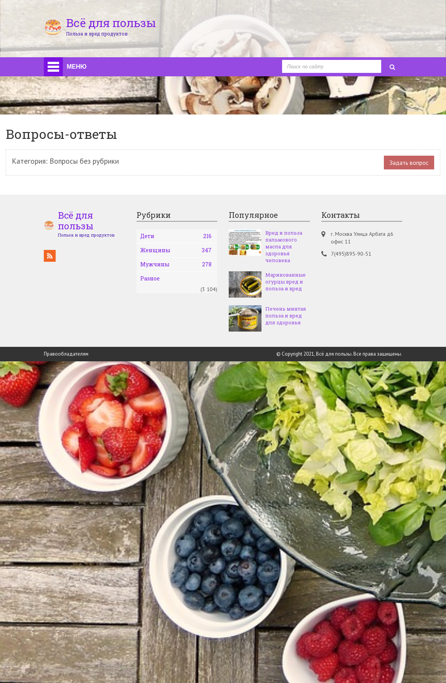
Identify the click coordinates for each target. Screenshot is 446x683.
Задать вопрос (409, 162)
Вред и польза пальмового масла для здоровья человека (283, 246)
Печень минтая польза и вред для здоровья (285, 315)
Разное (150, 278)
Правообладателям (66, 354)
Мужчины (176, 264)
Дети (176, 236)
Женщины (176, 250)
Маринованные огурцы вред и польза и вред (285, 281)
